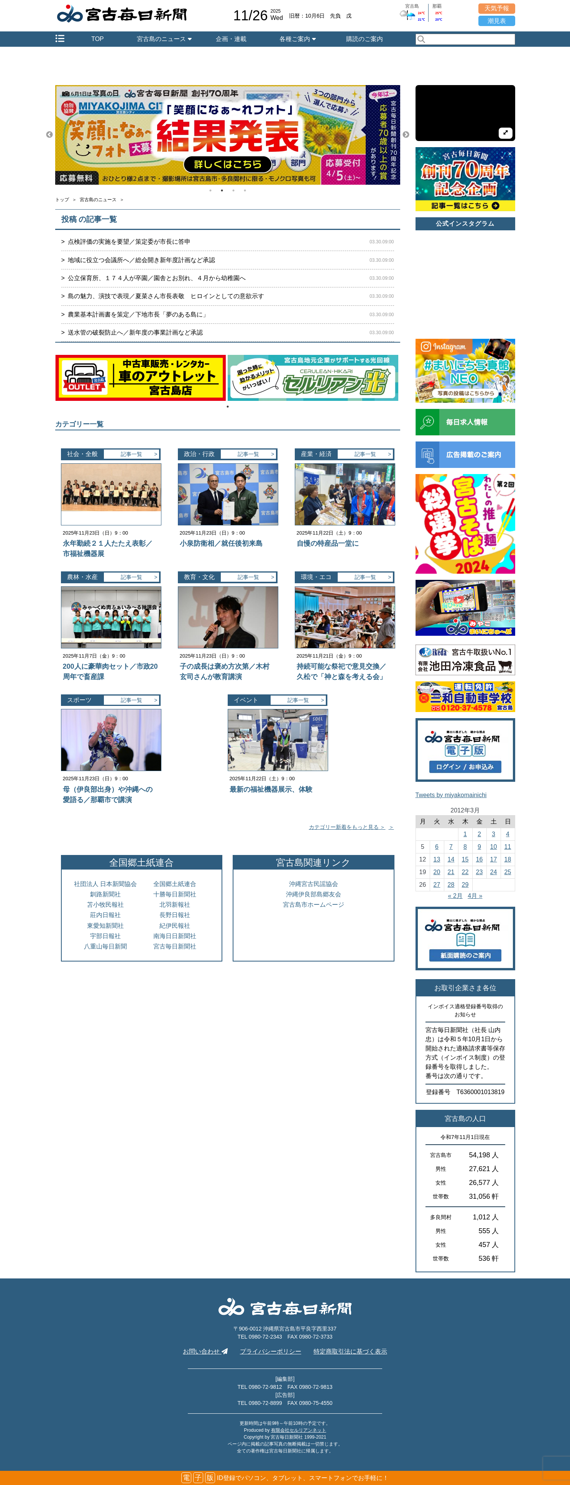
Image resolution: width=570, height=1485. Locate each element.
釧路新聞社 (105, 894)
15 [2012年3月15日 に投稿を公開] (465, 859)
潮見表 (497, 21)
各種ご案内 (297, 39)
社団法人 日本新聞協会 (105, 884)
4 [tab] (245, 190)
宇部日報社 (105, 936)
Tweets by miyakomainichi (451, 795)
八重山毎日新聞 (105, 946)
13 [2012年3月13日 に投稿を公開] (437, 859)
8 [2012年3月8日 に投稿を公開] (465, 846)
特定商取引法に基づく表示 (350, 1351)
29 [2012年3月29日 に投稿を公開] (465, 884)
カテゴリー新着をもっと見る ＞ (347, 827)
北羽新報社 (174, 904)
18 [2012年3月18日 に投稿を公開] (507, 859)
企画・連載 (231, 39)
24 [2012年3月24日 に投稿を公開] (493, 872)
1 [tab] (210, 190)
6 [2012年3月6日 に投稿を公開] (437, 846)
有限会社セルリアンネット (298, 1430)
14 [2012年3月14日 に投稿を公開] (451, 859)
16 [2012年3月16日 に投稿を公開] (479, 859)
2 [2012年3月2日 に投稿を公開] (479, 834)
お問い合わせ (205, 1351)
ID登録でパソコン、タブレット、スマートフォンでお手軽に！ (285, 1478)
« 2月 (455, 896)
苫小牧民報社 (105, 904)
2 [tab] (222, 190)
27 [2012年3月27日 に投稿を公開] (437, 884)
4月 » (475, 896)
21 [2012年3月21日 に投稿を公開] (451, 872)
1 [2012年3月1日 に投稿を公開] (465, 834)
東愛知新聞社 (105, 925)
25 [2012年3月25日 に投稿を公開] (507, 872)
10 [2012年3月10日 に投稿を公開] (493, 846)
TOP (97, 39)
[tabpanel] (227, 135)
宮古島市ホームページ (313, 904)
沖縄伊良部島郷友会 (313, 894)
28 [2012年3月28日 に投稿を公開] (451, 884)
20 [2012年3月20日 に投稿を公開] (437, 872)
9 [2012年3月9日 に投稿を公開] (479, 846)
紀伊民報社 (174, 925)
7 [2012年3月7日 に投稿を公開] (451, 846)
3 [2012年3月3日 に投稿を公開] (493, 834)
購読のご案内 (364, 39)
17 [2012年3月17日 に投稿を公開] (493, 859)
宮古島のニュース (164, 39)
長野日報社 (174, 915)
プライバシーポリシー (270, 1351)
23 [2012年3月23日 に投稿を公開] (479, 872)
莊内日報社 (105, 915)
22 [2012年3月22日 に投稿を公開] (465, 872)
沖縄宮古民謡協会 (313, 884)
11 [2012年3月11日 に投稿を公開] (507, 846)
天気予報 (497, 8)
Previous (49, 135)
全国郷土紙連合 (174, 884)
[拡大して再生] (506, 133)
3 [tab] (233, 190)
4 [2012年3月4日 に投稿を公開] (507, 834)
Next (406, 135)
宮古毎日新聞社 (174, 946)
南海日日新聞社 (174, 936)
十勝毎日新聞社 (174, 894)
